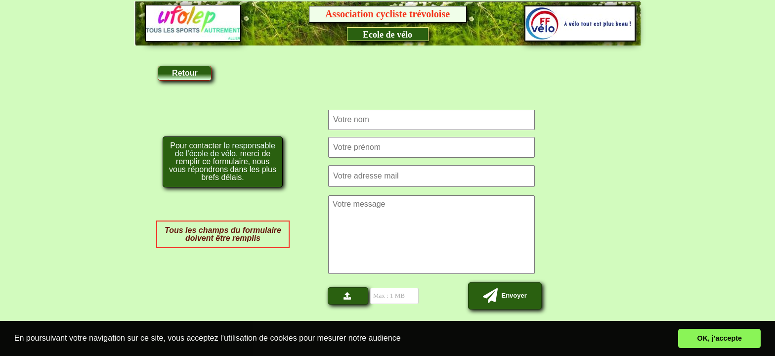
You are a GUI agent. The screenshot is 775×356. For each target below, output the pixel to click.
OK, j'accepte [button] (719, 338)
